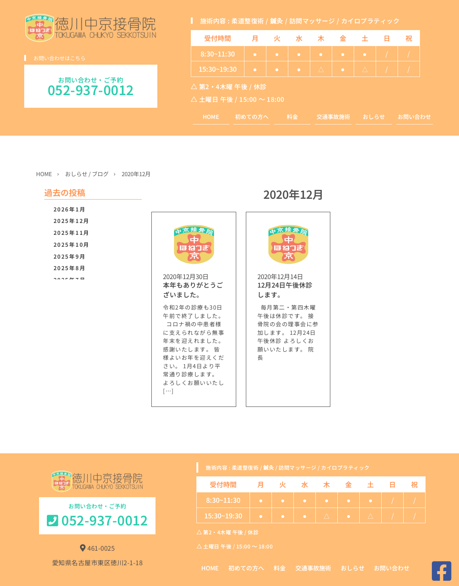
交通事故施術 (333, 116)
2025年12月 (72, 220)
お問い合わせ (414, 116)
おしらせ (374, 116)
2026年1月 (70, 209)
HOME (211, 116)
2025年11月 (72, 232)
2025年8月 (70, 268)
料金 (292, 116)
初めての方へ (252, 116)
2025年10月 (72, 244)
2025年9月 (70, 256)
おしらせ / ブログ (87, 174)
